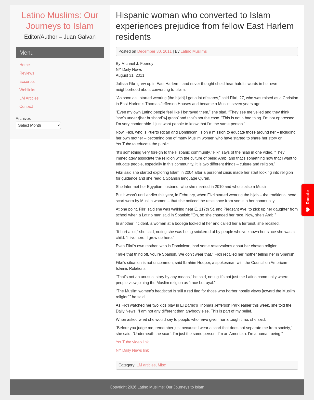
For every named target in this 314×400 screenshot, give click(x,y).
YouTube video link (132, 342)
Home (24, 65)
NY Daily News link (132, 350)
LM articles (146, 365)
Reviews (26, 73)
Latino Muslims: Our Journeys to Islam (170, 387)
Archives (23, 118)
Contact (26, 106)
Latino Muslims (194, 51)
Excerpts (27, 81)
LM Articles (29, 98)
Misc (162, 365)
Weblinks (27, 90)
